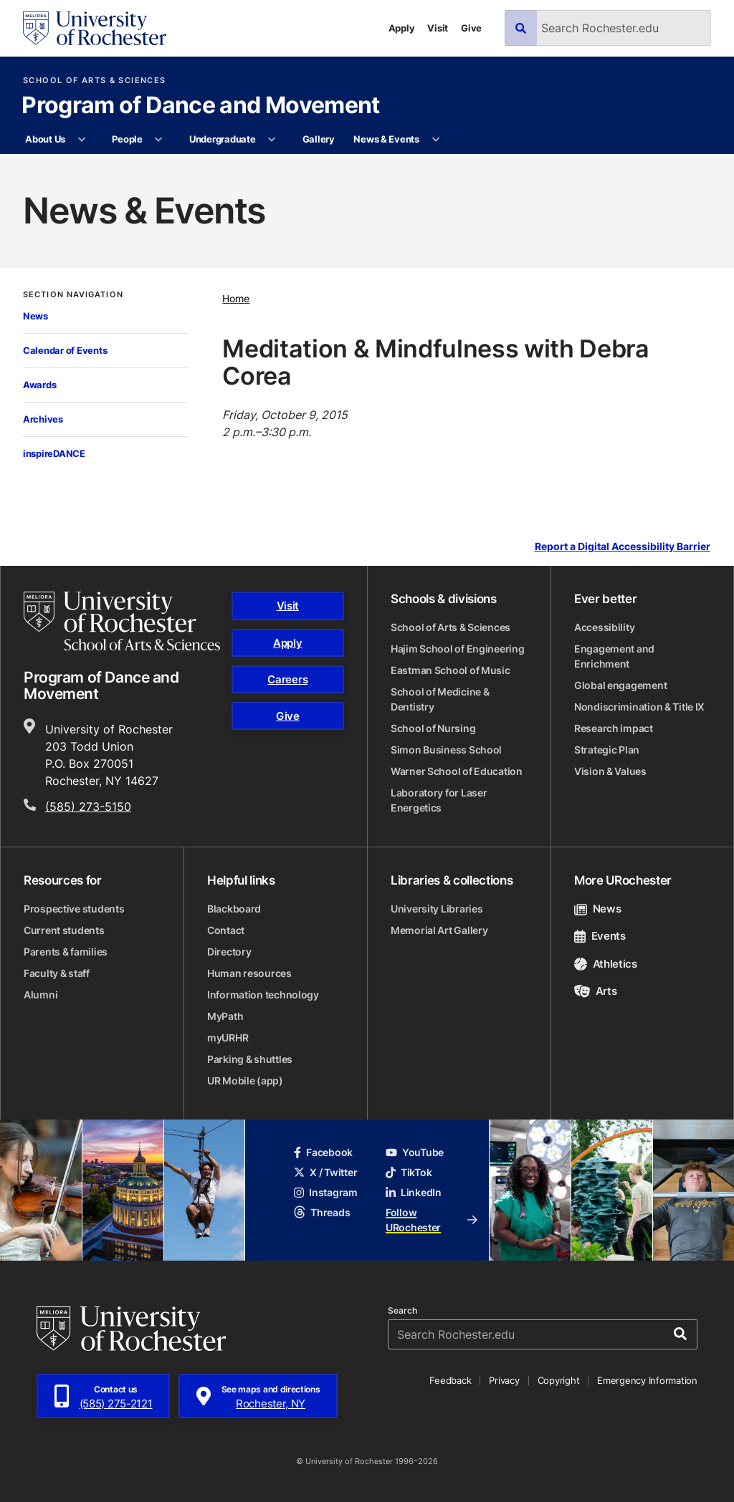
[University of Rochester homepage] (94, 28)
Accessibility (604, 627)
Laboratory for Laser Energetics (439, 800)
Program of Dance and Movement (200, 106)
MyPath (225, 1016)
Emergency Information (647, 1380)
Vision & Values (610, 771)
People (127, 139)
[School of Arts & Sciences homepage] (122, 621)
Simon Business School (446, 749)
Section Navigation (73, 295)
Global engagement (620, 685)
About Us (45, 139)
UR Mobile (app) (245, 1080)
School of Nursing (433, 728)
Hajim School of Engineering (457, 648)
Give (471, 27)
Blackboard (234, 908)
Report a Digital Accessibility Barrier (622, 547)
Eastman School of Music (450, 670)
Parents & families (66, 951)
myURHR (227, 1037)
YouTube (415, 1152)
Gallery (318, 139)
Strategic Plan (606, 749)
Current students (64, 930)
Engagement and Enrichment (614, 656)
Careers (287, 679)
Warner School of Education (457, 771)
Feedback (450, 1380)
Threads (322, 1212)
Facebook (323, 1152)
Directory (229, 951)
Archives (43, 419)
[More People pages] (159, 139)
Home (235, 298)
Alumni (40, 994)
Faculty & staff (57, 973)
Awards (39, 384)
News (35, 315)
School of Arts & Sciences (94, 80)
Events (600, 935)
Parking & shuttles (249, 1059)
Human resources (249, 973)
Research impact (613, 728)
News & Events (386, 139)
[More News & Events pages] (435, 139)
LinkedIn (414, 1192)
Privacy (504, 1380)
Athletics (605, 963)
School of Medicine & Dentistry (440, 699)
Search (402, 1310)
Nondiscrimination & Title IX (639, 706)
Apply (402, 27)
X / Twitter (325, 1172)
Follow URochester (431, 1219)
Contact (225, 930)
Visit (437, 27)
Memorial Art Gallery (439, 930)
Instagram (325, 1192)
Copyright (559, 1380)
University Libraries (436, 908)
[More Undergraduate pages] (272, 139)
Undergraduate (222, 139)
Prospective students (74, 908)
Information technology (263, 994)
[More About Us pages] (81, 139)
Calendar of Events (65, 350)
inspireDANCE (54, 453)
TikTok (409, 1172)
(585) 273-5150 (88, 806)
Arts (595, 990)
